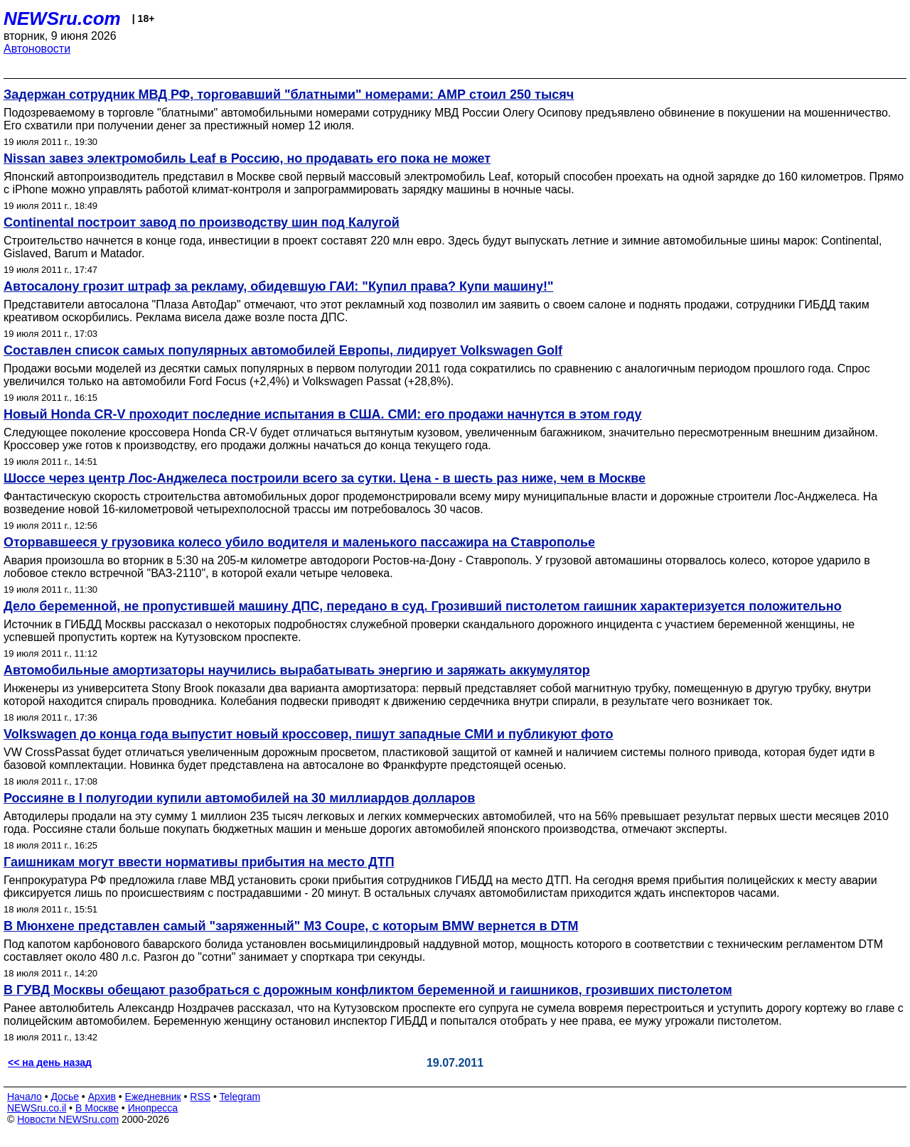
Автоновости (37, 49)
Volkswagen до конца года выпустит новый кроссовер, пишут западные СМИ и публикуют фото (309, 734)
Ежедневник (153, 1096)
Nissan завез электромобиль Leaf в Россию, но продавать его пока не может (247, 158)
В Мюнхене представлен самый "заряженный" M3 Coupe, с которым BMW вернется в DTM (291, 926)
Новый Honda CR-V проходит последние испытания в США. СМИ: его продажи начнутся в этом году (323, 414)
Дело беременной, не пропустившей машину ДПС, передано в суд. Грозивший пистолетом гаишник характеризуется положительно (423, 606)
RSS (200, 1096)
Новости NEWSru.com (68, 1119)
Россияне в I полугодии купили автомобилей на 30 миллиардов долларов (239, 798)
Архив (102, 1096)
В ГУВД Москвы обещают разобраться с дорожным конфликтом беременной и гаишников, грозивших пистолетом (368, 990)
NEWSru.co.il (36, 1108)
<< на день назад (50, 1062)
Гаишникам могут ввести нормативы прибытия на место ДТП (199, 862)
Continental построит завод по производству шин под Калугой (202, 222)
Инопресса (153, 1108)
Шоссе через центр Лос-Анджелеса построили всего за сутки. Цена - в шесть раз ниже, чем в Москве (325, 478)
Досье (64, 1096)
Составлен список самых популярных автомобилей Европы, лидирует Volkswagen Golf (283, 350)
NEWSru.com (62, 18)
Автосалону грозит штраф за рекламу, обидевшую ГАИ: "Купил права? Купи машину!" (278, 286)
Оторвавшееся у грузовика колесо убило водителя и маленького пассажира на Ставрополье (299, 542)
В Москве (97, 1108)
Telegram (240, 1096)
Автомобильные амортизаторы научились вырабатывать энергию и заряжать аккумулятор (297, 670)
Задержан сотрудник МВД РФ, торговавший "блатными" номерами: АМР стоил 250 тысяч (289, 94)
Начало (24, 1096)
